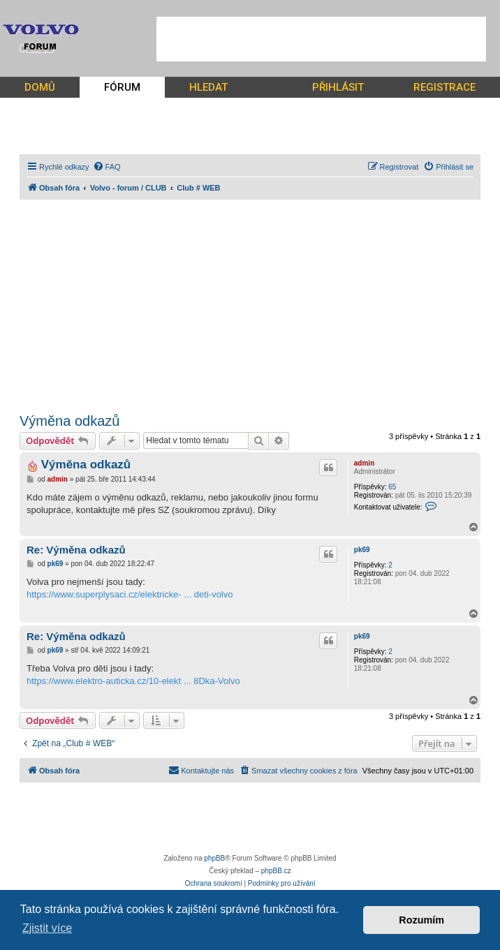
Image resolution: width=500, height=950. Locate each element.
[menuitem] (107, 166)
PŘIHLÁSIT (338, 87)
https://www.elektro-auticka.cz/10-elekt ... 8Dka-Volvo (133, 681)
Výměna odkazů (69, 421)
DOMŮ (39, 87)
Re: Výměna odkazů (76, 550)
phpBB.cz (276, 871)
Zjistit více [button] (47, 928)
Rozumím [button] (421, 920)
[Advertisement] (321, 39)
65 (392, 487)
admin (364, 463)
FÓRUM (122, 87)
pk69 (362, 550)
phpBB (214, 858)
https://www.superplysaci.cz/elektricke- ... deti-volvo (130, 594)
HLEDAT (208, 87)
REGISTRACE (444, 87)
